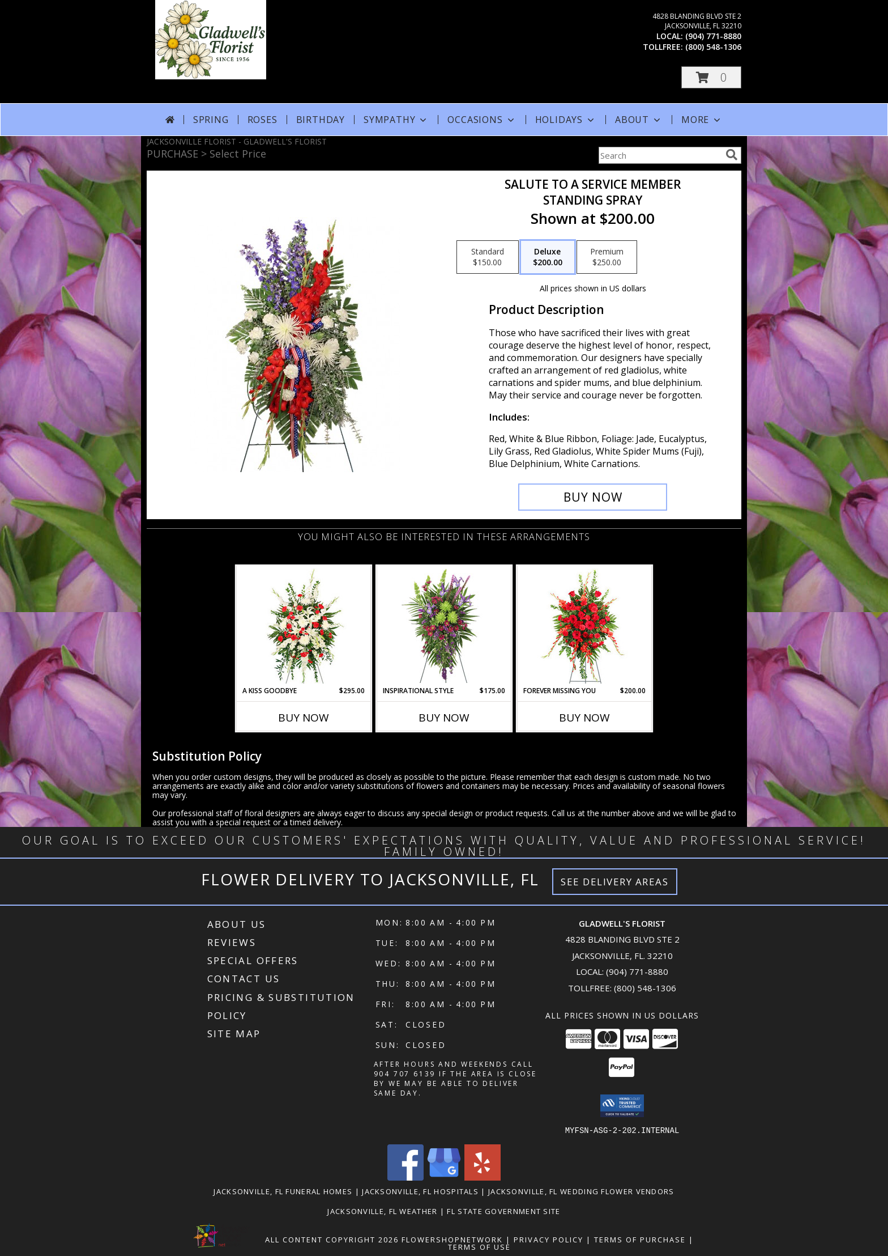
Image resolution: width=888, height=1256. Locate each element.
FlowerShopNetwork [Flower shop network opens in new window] (452, 1239)
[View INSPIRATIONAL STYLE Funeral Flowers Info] (444, 625)
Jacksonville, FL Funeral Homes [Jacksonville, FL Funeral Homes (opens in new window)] (283, 1191)
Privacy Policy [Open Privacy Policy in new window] (548, 1239)
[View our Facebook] (405, 1177)
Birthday (320, 119)
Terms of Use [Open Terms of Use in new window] (479, 1246)
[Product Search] (659, 155)
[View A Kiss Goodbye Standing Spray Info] (304, 626)
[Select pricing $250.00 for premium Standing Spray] (607, 257)
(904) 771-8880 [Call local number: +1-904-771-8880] (713, 36)
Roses (262, 119)
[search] (732, 154)
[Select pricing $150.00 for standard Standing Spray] (487, 257)
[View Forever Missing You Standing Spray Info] (584, 626)
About (639, 119)
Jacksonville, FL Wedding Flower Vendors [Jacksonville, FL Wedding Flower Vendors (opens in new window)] (581, 1191)
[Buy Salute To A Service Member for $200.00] (592, 497)
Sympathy (396, 119)
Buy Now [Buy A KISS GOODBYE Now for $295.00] (303, 717)
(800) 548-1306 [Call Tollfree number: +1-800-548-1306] (645, 988)
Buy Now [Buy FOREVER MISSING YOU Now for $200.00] (584, 717)
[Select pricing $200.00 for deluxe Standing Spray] (547, 257)
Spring (211, 119)
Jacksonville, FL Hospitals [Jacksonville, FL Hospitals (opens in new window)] (420, 1191)
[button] (711, 77)
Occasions (481, 119)
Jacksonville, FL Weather (382, 1211)
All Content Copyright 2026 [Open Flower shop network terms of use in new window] (332, 1239)
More (702, 119)
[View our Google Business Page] (444, 1177)
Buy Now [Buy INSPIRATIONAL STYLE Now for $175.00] (444, 717)
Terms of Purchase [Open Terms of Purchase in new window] (640, 1239)
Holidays (565, 119)
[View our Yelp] (482, 1177)
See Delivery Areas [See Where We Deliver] (615, 881)
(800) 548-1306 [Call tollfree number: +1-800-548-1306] (713, 46)
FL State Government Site (503, 1211)
